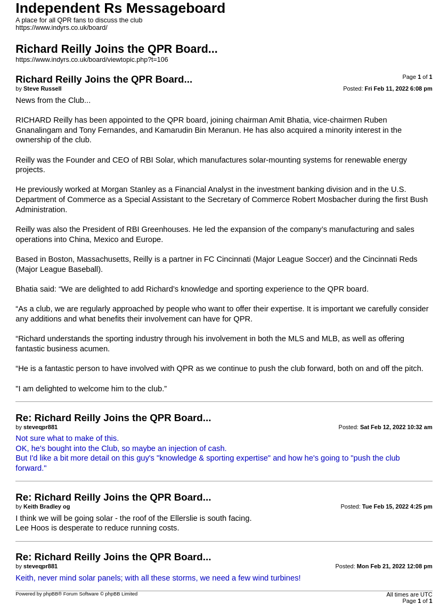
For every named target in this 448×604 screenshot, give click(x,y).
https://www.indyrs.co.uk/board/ (61, 27)
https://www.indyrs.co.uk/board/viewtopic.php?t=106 (91, 59)
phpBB (50, 594)
